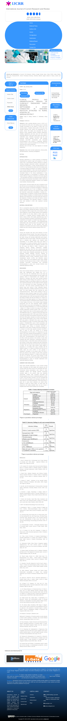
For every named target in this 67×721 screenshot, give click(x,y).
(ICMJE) (47, 677)
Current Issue (24, 701)
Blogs (31, 702)
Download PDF (25, 96)
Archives (32, 694)
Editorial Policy (24, 696)
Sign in (10, 83)
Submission (32, 697)
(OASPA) (19, 677)
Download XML (40, 93)
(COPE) (47, 676)
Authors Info (23, 698)
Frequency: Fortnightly (55, 57)
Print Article (24, 93)
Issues (31, 32)
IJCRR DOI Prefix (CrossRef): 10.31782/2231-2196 (55, 54)
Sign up (11, 85)
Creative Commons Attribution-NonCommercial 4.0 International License (43, 716)
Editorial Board (33, 700)
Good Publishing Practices (49, 674)
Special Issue (24, 704)
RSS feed (56, 155)
